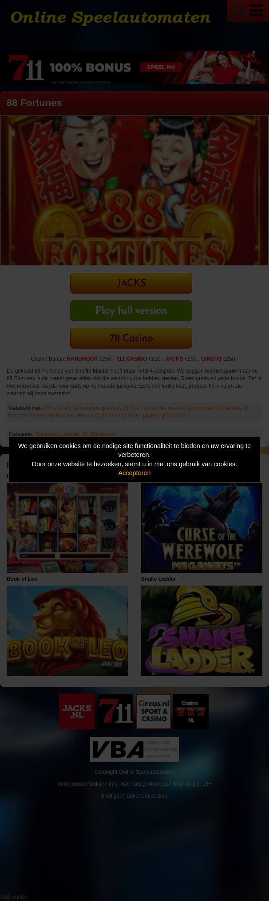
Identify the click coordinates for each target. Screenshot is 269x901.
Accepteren (135, 472)
